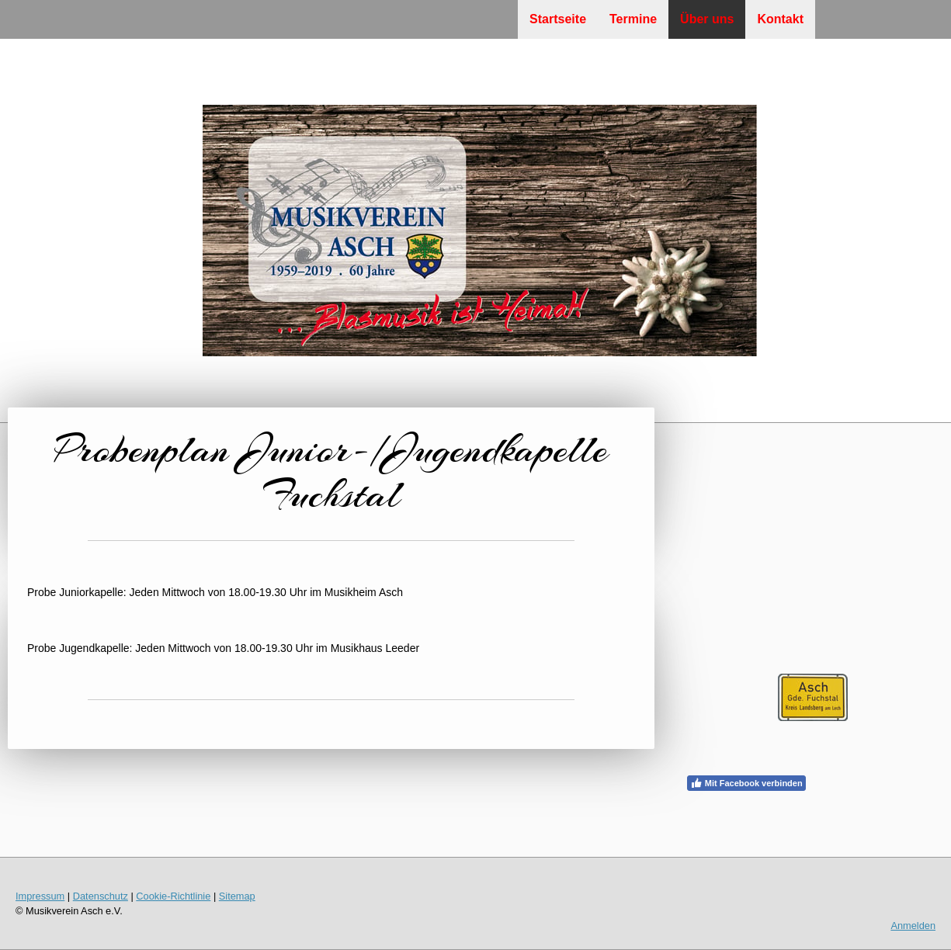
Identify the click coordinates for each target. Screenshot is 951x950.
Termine (633, 19)
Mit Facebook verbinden (746, 783)
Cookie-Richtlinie (173, 896)
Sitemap (237, 896)
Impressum (40, 896)
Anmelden (912, 925)
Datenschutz (100, 896)
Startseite (557, 19)
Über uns (707, 19)
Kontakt (780, 19)
